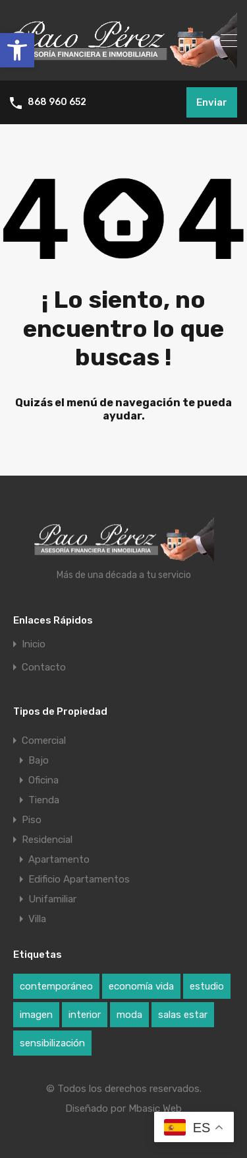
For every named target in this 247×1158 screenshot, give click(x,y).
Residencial (47, 840)
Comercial (44, 740)
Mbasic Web (155, 1108)
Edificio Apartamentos (79, 879)
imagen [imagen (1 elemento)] (36, 1015)
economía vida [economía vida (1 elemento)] (141, 986)
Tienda (43, 800)
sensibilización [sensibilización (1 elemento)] (52, 1043)
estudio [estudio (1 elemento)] (207, 986)
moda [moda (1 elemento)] (129, 1015)
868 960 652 (57, 102)
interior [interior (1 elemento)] (85, 1015)
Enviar (211, 102)
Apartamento (59, 859)
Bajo (38, 760)
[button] (17, 50)
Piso (31, 820)
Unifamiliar (52, 899)
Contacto (44, 667)
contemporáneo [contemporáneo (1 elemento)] (56, 986)
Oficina (43, 780)
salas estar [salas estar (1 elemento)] (182, 1015)
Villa (37, 919)
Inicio (33, 644)
